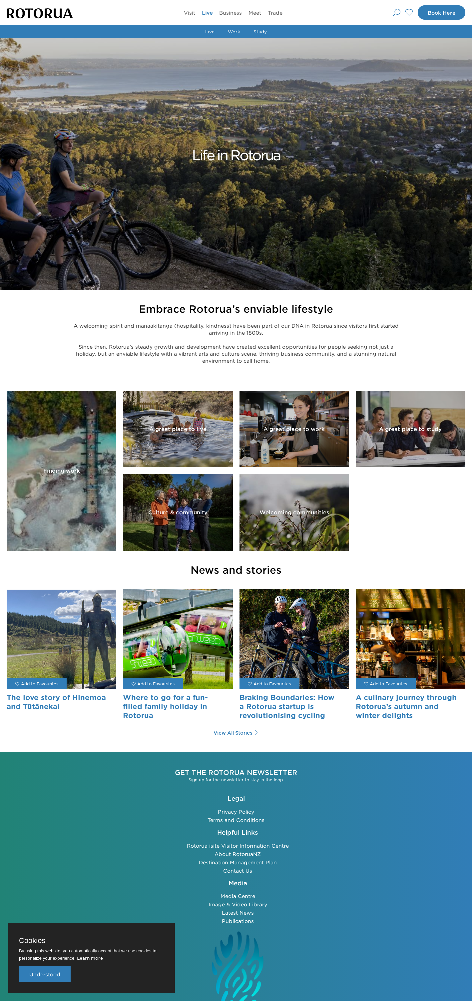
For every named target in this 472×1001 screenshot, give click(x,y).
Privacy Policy (236, 811)
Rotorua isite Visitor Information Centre (238, 845)
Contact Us (237, 870)
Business (230, 12)
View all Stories (236, 732)
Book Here (441, 12)
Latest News (238, 912)
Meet (254, 12)
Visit (189, 12)
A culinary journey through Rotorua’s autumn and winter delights (406, 706)
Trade (274, 12)
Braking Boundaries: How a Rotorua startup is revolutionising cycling (286, 706)
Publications (238, 921)
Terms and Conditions (236, 820)
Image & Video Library (238, 904)
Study (260, 31)
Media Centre (238, 896)
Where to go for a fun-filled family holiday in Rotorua (165, 706)
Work (234, 31)
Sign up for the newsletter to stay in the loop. (236, 779)
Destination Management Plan (238, 862)
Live (206, 12)
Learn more (90, 958)
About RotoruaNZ (238, 854)
